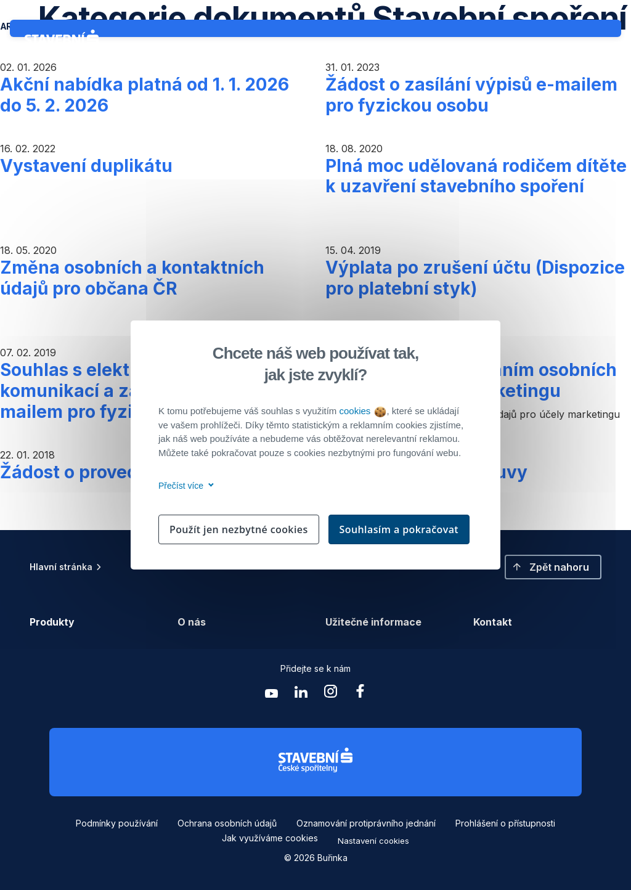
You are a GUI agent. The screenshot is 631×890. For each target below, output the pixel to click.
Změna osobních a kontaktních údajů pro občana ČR (132, 278)
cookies (362, 411)
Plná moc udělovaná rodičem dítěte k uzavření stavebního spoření (476, 176)
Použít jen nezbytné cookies (238, 529)
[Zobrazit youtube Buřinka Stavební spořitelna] (271, 694)
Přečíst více (184, 486)
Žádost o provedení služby (112, 472)
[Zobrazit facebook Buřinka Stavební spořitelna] (360, 694)
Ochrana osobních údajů (227, 823)
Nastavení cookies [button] (373, 841)
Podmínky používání (117, 823)
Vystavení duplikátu (86, 165)
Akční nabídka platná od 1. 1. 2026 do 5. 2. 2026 (144, 95)
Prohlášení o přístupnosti (505, 823)
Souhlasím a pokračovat (399, 529)
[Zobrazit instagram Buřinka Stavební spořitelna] (330, 694)
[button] (553, 567)
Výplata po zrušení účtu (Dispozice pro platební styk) (475, 278)
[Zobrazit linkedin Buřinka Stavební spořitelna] (301, 694)
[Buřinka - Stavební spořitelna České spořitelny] (64, 42)
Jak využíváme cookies (270, 838)
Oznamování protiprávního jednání (366, 823)
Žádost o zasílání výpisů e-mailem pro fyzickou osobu (471, 95)
